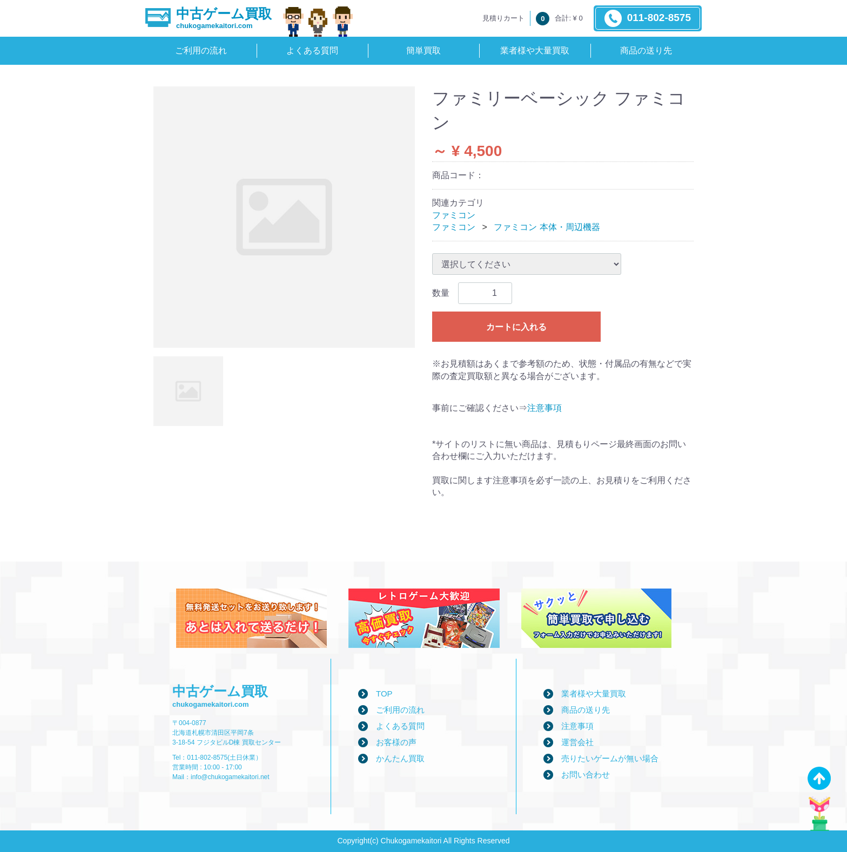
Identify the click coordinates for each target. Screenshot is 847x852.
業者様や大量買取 (534, 50)
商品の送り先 (646, 50)
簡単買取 (423, 50)
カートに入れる (516, 327)
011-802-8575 (647, 18)
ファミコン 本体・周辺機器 (547, 227)
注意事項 (544, 408)
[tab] (188, 391)
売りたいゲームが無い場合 (609, 758)
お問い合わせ (585, 774)
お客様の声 (396, 742)
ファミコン (453, 215)
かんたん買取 (400, 758)
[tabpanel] (284, 217)
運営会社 (577, 742)
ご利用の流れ (201, 50)
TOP (384, 693)
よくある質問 (312, 50)
